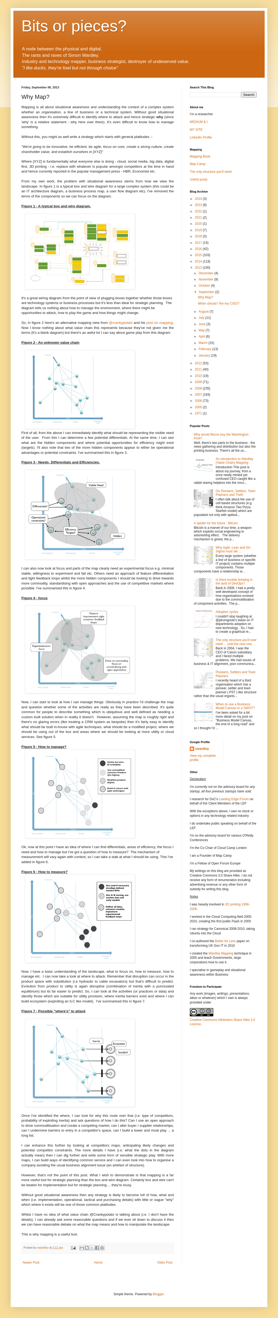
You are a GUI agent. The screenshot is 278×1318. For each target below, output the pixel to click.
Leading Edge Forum (234, 799)
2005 (199, 407)
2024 (199, 199)
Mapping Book (200, 156)
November (206, 279)
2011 (199, 369)
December (206, 273)
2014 (199, 261)
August (204, 311)
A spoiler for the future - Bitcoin (216, 523)
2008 (199, 388)
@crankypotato (121, 323)
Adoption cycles (227, 612)
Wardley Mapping (221, 953)
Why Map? (205, 297)
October (205, 285)
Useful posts (198, 179)
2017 (199, 243)
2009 (199, 382)
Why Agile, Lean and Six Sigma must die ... (233, 549)
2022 (199, 211)
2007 (199, 394)
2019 (199, 230)
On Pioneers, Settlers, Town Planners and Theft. (236, 493)
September (207, 292)
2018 (199, 236)
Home (98, 1262)
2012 (199, 363)
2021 (199, 217)
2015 (199, 255)
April (202, 336)
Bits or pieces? (74, 26)
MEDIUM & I (199, 122)
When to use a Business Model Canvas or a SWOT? (235, 706)
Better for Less (225, 941)
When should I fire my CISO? (218, 303)
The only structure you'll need (210, 172)
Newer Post (31, 1262)
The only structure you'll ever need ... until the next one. (236, 642)
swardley (202, 749)
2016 (199, 249)
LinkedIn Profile (201, 137)
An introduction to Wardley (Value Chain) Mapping (234, 461)
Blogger (158, 1294)
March (203, 343)
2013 (199, 267)
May (202, 330)
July (202, 318)
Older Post (164, 1262)
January (205, 355)
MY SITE (196, 130)
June (202, 324)
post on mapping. (160, 323)
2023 (199, 205)
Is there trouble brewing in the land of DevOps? (234, 581)
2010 (199, 376)
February (205, 349)
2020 (199, 224)
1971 (199, 413)
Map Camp (198, 164)
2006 (199, 401)
